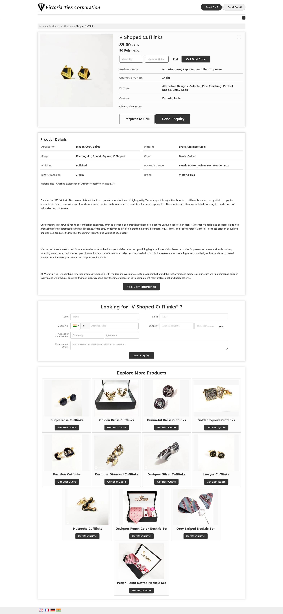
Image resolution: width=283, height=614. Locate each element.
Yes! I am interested (141, 287)
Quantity (153, 325)
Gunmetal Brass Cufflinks (166, 420)
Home (42, 26)
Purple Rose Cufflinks (66, 420)
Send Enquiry (173, 119)
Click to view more (130, 106)
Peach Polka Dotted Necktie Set (141, 583)
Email (155, 316)
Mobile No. (63, 325)
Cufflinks (66, 26)
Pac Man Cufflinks (67, 474)
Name (65, 316)
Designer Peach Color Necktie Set (141, 528)
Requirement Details (61, 345)
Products (53, 26)
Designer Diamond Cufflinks (116, 474)
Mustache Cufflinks (87, 528)
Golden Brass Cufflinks (116, 420)
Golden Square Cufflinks (216, 420)
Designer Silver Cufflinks (166, 474)
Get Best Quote (66, 427)
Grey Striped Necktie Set (196, 528)
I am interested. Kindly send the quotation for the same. (149, 345)
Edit (175, 59)
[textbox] (157, 59)
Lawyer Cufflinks (216, 474)
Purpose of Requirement (61, 335)
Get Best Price (196, 59)
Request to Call (137, 119)
